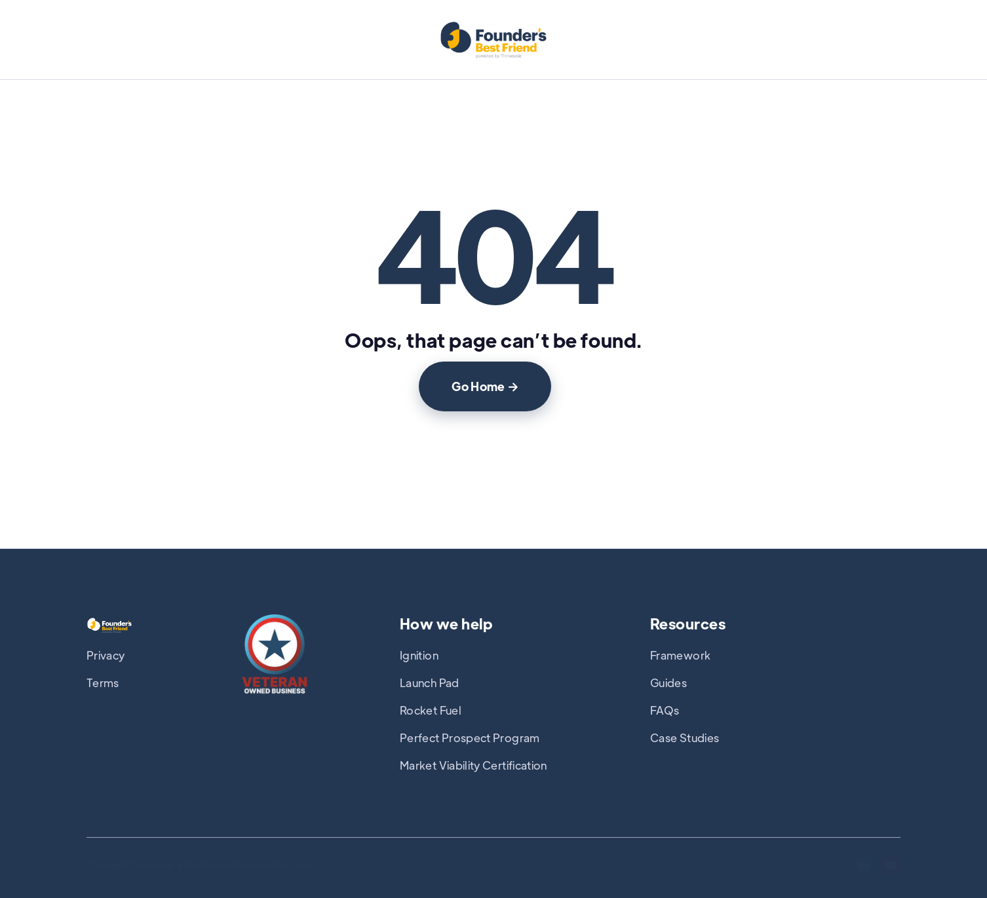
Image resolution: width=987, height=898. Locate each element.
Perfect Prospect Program (470, 737)
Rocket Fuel (430, 710)
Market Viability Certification (473, 765)
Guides (668, 682)
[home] (493, 40)
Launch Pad (429, 682)
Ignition (419, 655)
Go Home (485, 386)
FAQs (664, 710)
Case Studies (684, 737)
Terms (103, 682)
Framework (680, 655)
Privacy (106, 655)
